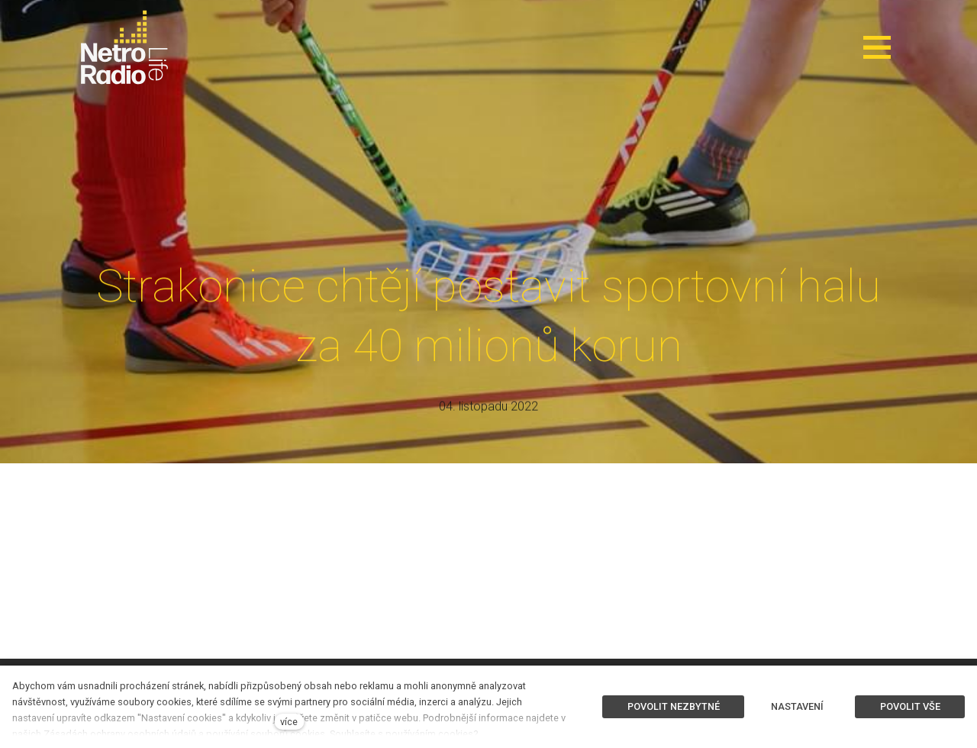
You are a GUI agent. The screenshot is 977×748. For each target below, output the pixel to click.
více (289, 721)
